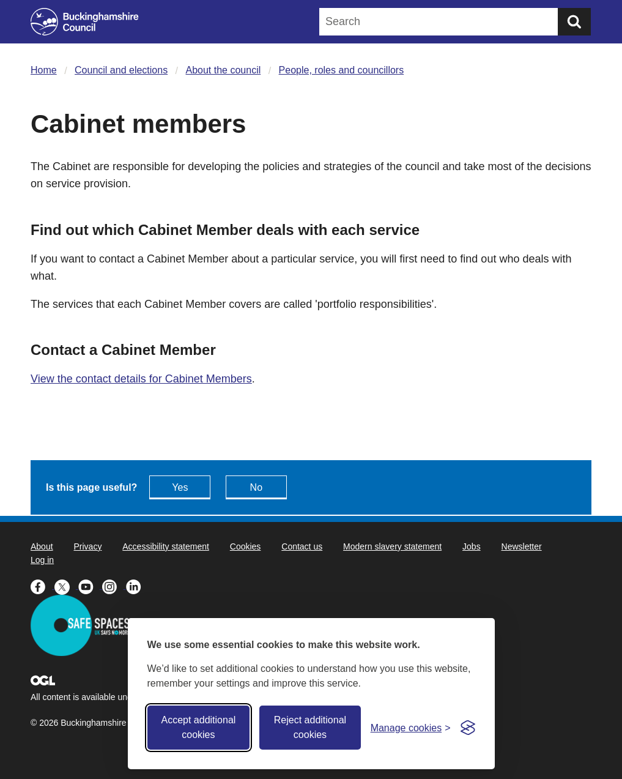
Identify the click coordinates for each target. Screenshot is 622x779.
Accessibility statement (165, 546)
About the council (223, 70)
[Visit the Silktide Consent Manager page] (468, 727)
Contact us (301, 546)
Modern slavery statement (392, 546)
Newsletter (522, 546)
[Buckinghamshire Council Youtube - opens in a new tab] (90, 586)
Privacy (87, 546)
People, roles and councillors (341, 70)
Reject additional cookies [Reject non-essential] (310, 727)
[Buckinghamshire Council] (85, 21)
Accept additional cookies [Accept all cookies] (198, 727)
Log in (42, 560)
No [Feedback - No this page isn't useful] (256, 487)
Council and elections (121, 70)
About (42, 546)
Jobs (471, 546)
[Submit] (574, 21)
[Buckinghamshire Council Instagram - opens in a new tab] (114, 586)
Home (44, 70)
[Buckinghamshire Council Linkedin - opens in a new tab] (136, 586)
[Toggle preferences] (411, 728)
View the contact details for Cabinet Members (141, 379)
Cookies (245, 546)
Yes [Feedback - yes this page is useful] (180, 487)
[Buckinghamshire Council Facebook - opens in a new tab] (42, 586)
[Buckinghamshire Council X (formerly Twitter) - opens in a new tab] (66, 586)
